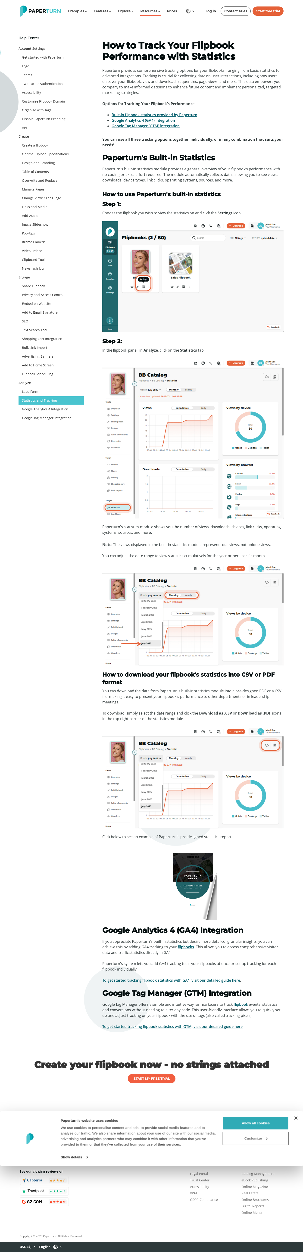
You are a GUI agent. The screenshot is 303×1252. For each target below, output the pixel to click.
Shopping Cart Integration (42, 339)
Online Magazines (255, 1186)
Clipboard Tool (33, 259)
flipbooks (186, 946)
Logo (25, 66)
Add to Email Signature (40, 312)
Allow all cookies (256, 1209)
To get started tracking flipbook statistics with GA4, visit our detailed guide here (171, 980)
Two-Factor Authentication (42, 83)
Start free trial (268, 11)
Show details (71, 1243)
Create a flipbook (35, 145)
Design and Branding (38, 163)
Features (248, 1129)
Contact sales (235, 11)
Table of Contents (35, 171)
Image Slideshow (35, 224)
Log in (211, 11)
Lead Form (30, 391)
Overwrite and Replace (39, 180)
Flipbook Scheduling (37, 374)
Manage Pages (33, 189)
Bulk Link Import (34, 347)
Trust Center (199, 1180)
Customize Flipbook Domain (43, 101)
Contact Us (198, 1148)
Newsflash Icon (33, 268)
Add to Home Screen (38, 365)
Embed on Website (36, 303)
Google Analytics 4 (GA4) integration (143, 120)
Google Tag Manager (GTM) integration (146, 125)
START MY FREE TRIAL (152, 1079)
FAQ (244, 1148)
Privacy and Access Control (42, 295)
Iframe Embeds (34, 242)
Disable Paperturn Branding (44, 119)
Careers (196, 1135)
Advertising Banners (37, 356)
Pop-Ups (28, 233)
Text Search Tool (34, 330)
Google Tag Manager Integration (47, 418)
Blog (193, 1142)
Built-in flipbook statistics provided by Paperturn (154, 114)
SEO (25, 321)
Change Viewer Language (41, 198)
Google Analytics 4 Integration (45, 409)
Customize (256, 1224)
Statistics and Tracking (39, 400)
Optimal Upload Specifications (45, 154)
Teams (27, 75)
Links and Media (34, 207)
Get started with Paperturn (43, 57)
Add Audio (30, 215)
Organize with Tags (36, 110)
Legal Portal (199, 1173)
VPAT (193, 1193)
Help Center (250, 1142)
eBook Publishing (254, 1180)
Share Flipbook (33, 286)
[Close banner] (295, 1203)
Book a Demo (251, 1135)
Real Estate (250, 1193)
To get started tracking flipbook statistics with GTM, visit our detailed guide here (172, 1026)
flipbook (241, 1004)
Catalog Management (258, 1173)
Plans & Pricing (201, 1129)
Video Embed (32, 251)
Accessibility (31, 92)
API (24, 127)
